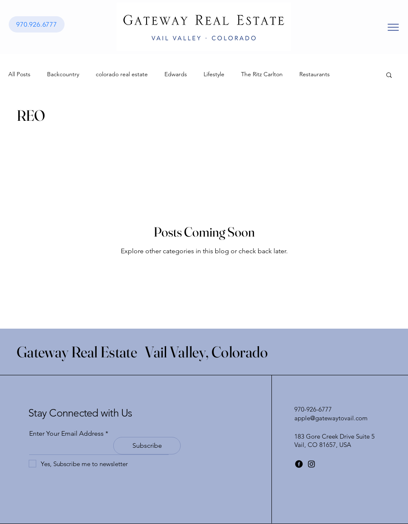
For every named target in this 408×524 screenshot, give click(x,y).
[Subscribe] (147, 445)
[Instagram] (311, 464)
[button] (389, 75)
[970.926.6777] (37, 24)
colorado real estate (122, 74)
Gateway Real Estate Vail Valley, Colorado (142, 351)
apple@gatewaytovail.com (331, 418)
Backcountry (63, 74)
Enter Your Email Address (66, 433)
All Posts (19, 74)
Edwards (175, 74)
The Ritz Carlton (262, 74)
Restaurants (314, 74)
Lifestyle (214, 74)
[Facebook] (299, 464)
